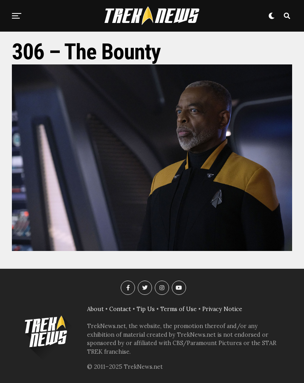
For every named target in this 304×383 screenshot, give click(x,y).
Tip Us (146, 309)
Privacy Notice (222, 309)
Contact (120, 309)
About (95, 309)
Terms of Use (178, 309)
